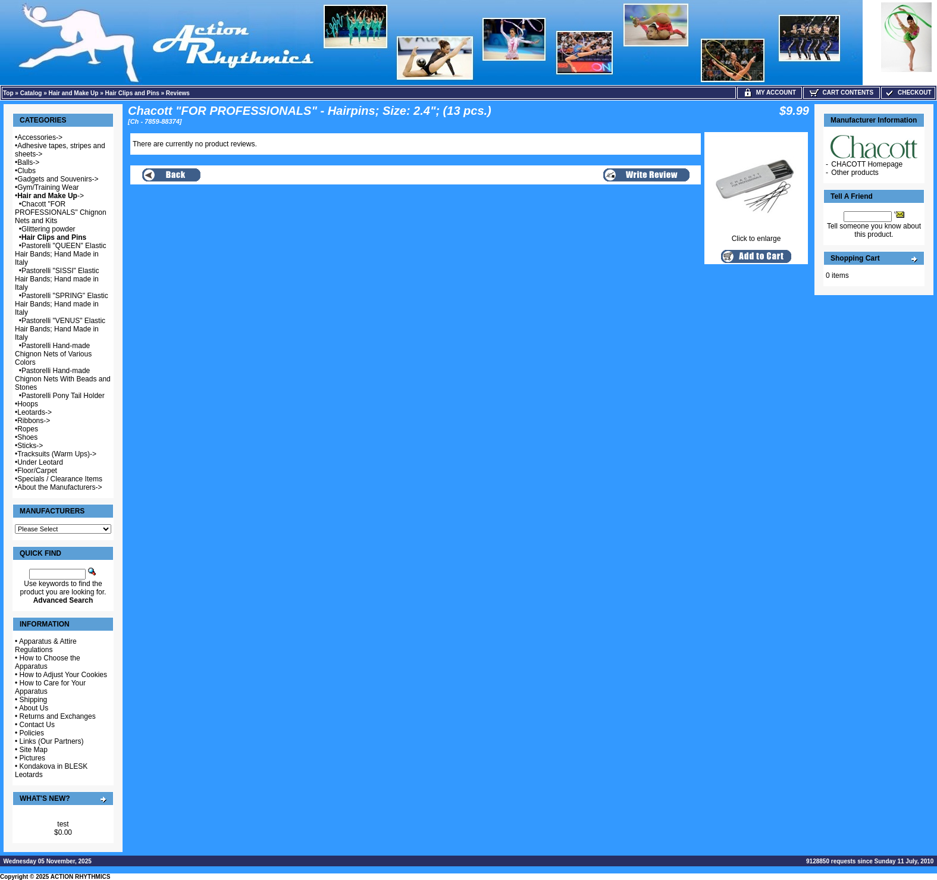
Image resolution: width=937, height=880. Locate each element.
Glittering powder (48, 229)
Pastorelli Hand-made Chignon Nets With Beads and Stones (63, 379)
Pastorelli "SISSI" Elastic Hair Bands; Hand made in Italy (57, 279)
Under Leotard (40, 462)
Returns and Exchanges (58, 716)
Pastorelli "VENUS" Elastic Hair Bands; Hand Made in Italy (60, 329)
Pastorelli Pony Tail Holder (63, 396)
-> (50, 196)
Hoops (27, 404)
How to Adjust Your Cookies (63, 675)
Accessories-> (39, 137)
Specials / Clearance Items (59, 479)
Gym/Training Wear (48, 187)
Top (8, 93)
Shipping (34, 700)
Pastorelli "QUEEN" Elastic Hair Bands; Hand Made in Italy (60, 254)
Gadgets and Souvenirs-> (57, 179)
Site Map (34, 750)
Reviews (178, 93)
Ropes (27, 429)
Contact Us (37, 725)
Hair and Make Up (74, 93)
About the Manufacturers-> (59, 487)
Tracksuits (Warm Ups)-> (56, 454)
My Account (769, 92)
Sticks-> (30, 445)
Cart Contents (841, 92)
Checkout (908, 92)
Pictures (32, 758)
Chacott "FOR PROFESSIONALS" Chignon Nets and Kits (60, 212)
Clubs (26, 171)
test (62, 824)
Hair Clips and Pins (132, 93)
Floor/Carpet (37, 470)
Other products (854, 172)
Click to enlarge (756, 235)
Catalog (31, 93)
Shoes (27, 437)
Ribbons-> (33, 420)
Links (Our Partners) (52, 741)
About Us (33, 708)
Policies (32, 733)
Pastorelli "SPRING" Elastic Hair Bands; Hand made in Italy (61, 304)
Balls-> (28, 162)
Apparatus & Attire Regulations (46, 645)
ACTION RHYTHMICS (81, 876)
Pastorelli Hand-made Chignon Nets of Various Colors (53, 354)
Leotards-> (34, 412)
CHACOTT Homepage (866, 164)
